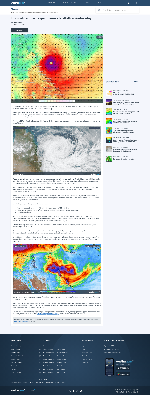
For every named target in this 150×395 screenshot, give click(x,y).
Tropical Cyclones (16, 372)
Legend (84, 346)
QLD (40, 356)
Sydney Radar (61, 349)
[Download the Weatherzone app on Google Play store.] (123, 374)
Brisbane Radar (61, 356)
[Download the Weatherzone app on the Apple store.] (123, 368)
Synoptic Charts (15, 352)
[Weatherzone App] (111, 379)
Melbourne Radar (62, 352)
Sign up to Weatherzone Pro (112, 352)
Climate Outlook (15, 359)
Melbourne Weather (49, 352)
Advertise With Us (87, 359)
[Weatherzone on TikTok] (81, 391)
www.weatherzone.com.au (21, 321)
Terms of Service (133, 392)
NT (39, 369)
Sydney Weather (48, 349)
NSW (40, 349)
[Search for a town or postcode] (117, 10)
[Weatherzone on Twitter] (70, 391)
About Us (84, 356)
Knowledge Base (87, 352)
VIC (40, 352)
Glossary (84, 349)
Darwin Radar (61, 369)
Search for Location (44, 346)
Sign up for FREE (109, 346)
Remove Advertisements (111, 349)
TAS (40, 372)
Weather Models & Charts (18, 356)
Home (12, 12)
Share (19, 30)
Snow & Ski (14, 369)
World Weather (43, 379)
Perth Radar (60, 366)
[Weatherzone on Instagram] (77, 391)
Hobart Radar (61, 372)
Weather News (20, 12)
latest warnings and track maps (48, 314)
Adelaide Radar (61, 362)
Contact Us (85, 362)
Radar (12, 349)
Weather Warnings (16, 346)
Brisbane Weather (48, 356)
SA (39, 362)
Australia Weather (44, 376)
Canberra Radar (62, 359)
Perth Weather (47, 366)
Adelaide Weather (48, 362)
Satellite (18, 349)
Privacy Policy (120, 392)
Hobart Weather (48, 372)
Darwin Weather (48, 369)
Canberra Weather (48, 359)
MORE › (136, 82)
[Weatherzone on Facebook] (73, 391)
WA (40, 366)
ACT (40, 359)
